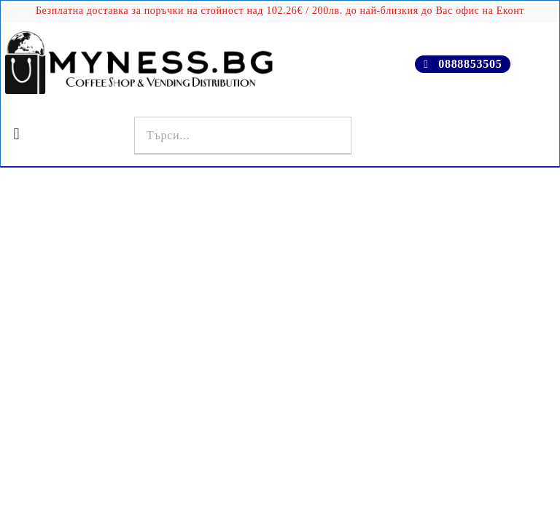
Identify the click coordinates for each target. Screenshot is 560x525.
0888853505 (470, 64)
